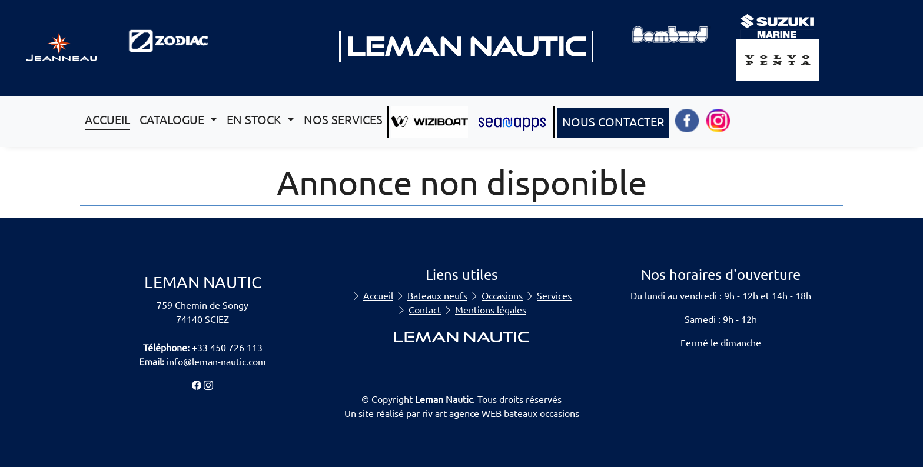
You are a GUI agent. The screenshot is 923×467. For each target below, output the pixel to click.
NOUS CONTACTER (613, 121)
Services (554, 295)
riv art (434, 413)
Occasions (502, 295)
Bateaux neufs (437, 295)
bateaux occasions (541, 413)
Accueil (378, 295)
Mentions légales (490, 309)
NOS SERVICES (343, 119)
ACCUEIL (107, 119)
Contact (425, 309)
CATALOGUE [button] (173, 119)
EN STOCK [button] (255, 119)
